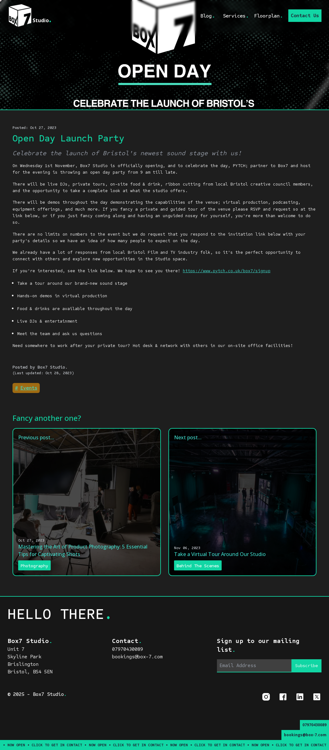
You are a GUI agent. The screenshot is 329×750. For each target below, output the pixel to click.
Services (236, 15)
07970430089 (314, 724)
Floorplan (268, 15)
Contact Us (305, 15)
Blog (207, 15)
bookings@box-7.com (305, 734)
